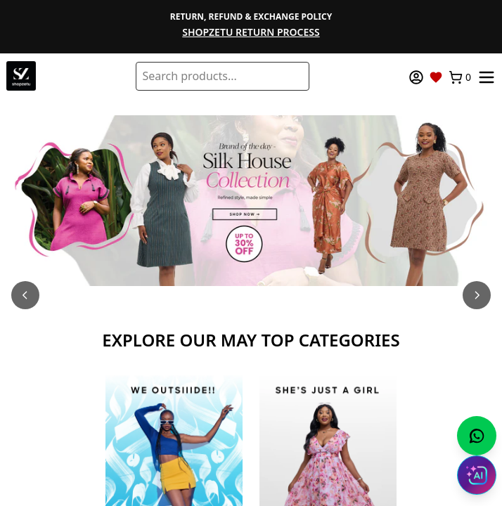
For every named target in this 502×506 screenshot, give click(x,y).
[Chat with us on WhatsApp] (476, 435)
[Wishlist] (436, 77)
